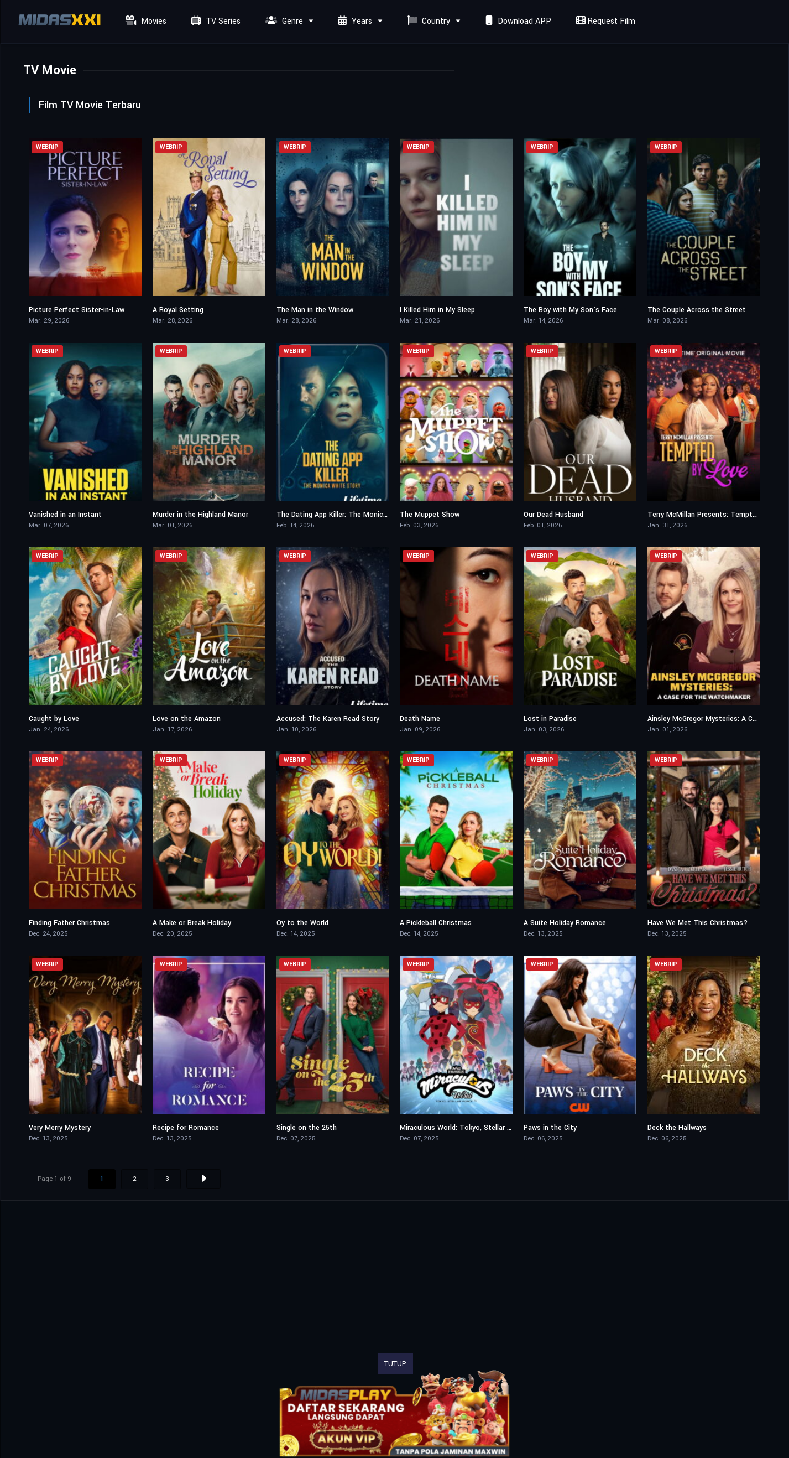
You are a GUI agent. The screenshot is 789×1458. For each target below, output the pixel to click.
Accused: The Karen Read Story (327, 719)
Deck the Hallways (677, 1128)
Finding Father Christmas (69, 923)
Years (354, 21)
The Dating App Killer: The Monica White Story (352, 515)
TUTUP (395, 1364)
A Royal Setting (178, 310)
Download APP (517, 21)
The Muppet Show (429, 515)
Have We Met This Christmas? (697, 923)
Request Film (604, 21)
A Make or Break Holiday (192, 923)
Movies (144, 21)
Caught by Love (54, 719)
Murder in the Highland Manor (200, 515)
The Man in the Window (314, 310)
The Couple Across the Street (696, 310)
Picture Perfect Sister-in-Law (76, 310)
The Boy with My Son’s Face (570, 310)
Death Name (420, 719)
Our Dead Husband (553, 515)
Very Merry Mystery (60, 1128)
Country (427, 21)
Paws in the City (550, 1128)
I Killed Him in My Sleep (437, 310)
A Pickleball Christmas (436, 923)
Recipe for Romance (186, 1128)
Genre (283, 21)
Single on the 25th (306, 1128)
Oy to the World (302, 923)
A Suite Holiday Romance (565, 923)
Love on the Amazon (187, 719)
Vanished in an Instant (65, 515)
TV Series (215, 21)
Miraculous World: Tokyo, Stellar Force (462, 1128)
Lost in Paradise (550, 719)
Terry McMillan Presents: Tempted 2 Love (715, 515)
